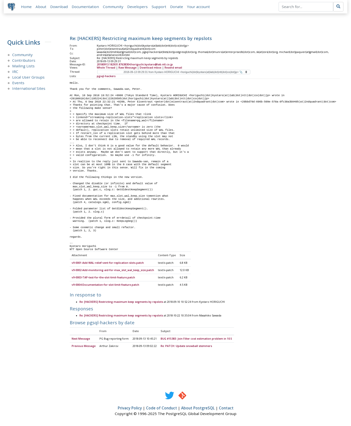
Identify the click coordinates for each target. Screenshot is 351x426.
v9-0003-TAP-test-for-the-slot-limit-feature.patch (103, 277)
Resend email (173, 67)
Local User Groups (28, 77)
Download (59, 6)
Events (18, 82)
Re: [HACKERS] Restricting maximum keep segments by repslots (121, 302)
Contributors (23, 60)
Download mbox (150, 67)
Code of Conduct (161, 408)
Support (159, 6)
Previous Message (84, 346)
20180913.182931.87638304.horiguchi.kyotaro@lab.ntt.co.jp (135, 64)
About (41, 6)
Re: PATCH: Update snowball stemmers (186, 346)
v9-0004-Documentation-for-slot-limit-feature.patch (105, 285)
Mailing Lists (23, 65)
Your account (198, 6)
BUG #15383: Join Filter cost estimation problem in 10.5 (196, 339)
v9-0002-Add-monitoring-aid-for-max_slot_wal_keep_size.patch (113, 270)
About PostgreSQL (198, 408)
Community (113, 6)
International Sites (28, 88)
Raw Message (127, 67)
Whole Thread (106, 67)
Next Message (81, 339)
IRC (15, 71)
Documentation (85, 6)
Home (26, 6)
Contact (226, 408)
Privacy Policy (130, 408)
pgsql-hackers (106, 76)
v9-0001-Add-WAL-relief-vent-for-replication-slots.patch (108, 263)
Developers (137, 6)
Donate (176, 6)
